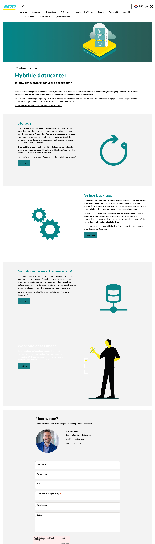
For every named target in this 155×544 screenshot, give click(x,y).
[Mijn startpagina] (20, 16)
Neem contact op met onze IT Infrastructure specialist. (38, 106)
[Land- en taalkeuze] (136, 6)
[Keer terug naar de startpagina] (9, 12)
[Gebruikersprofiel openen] (146, 6)
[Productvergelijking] (141, 6)
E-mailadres (42, 505)
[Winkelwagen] (151, 6)
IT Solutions (29, 16)
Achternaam (42, 474)
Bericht (40, 515)
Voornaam (41, 464)
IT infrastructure (44, 16)
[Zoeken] (77, 6)
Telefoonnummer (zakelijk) (48, 494)
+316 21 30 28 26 (73, 443)
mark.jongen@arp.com (75, 439)
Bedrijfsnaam (42, 484)
